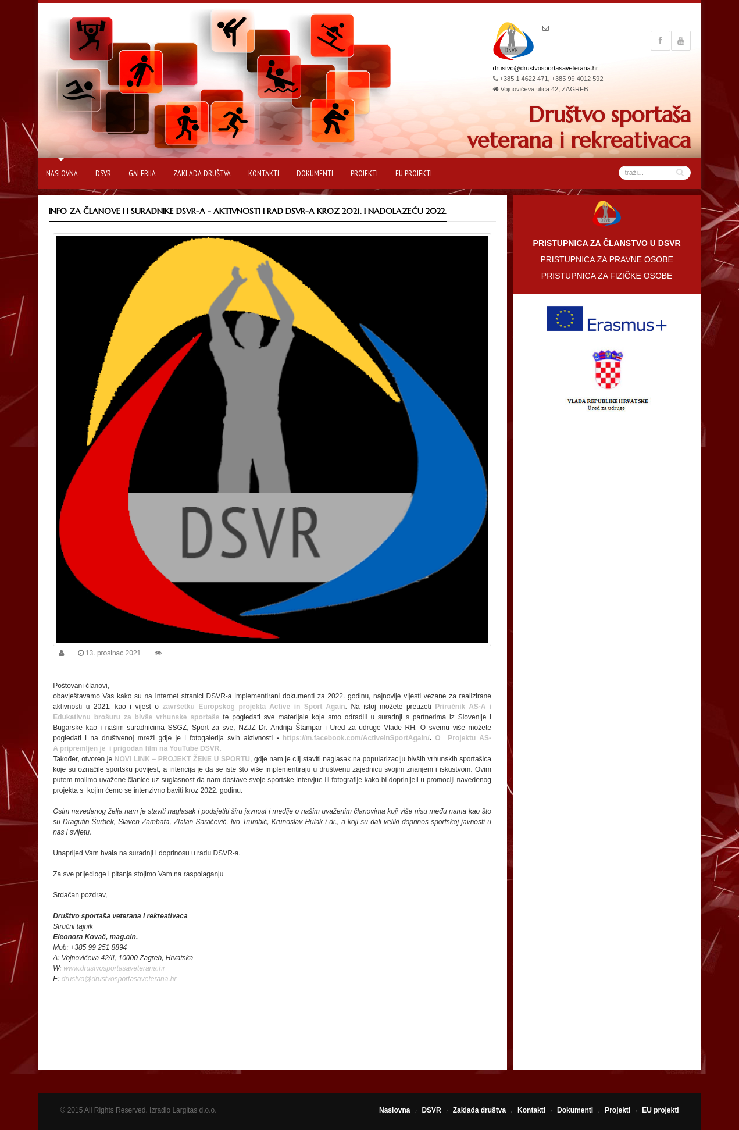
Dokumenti (315, 173)
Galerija (142, 173)
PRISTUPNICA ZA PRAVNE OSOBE (606, 259)
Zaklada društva (202, 173)
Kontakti (263, 173)
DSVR (103, 173)
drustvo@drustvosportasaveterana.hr (545, 68)
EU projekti (413, 173)
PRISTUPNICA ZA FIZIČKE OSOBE (607, 275)
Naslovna (62, 173)
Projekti (364, 173)
